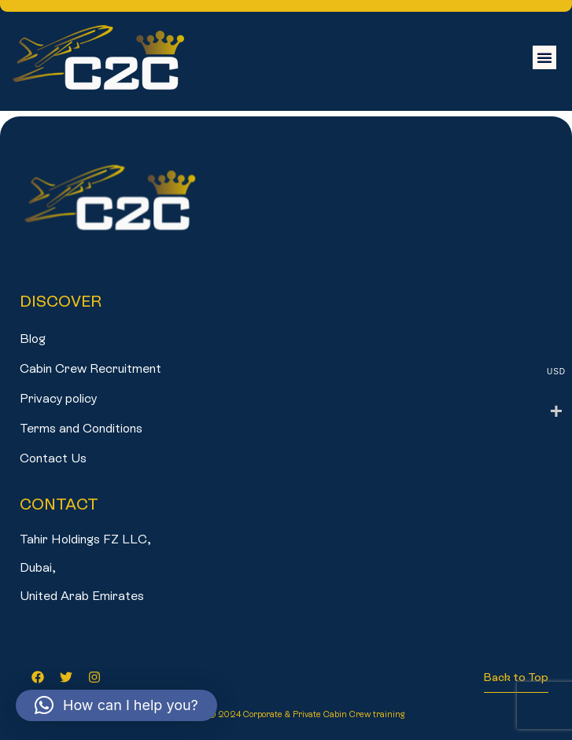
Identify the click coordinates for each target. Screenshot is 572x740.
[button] (544, 57)
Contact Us (53, 458)
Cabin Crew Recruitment (90, 368)
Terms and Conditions (81, 428)
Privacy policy (58, 398)
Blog (33, 338)
